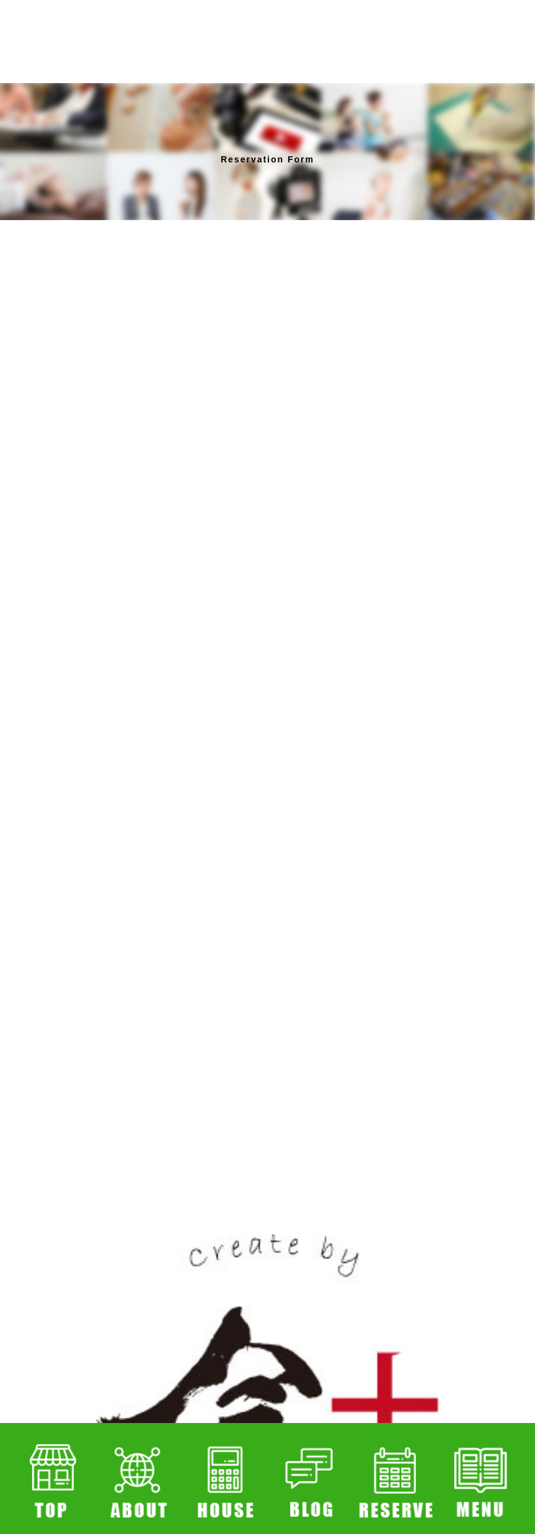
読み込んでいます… (268, 700)
